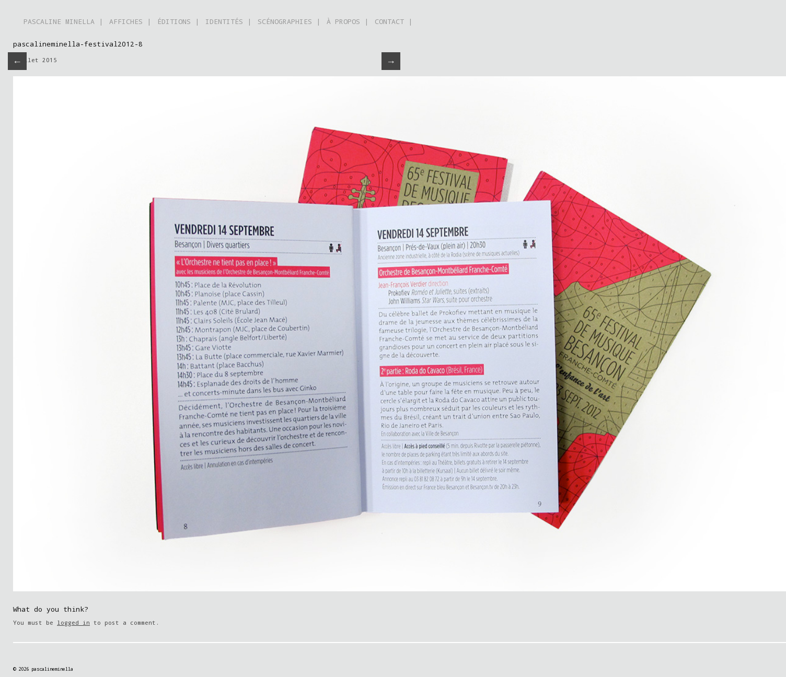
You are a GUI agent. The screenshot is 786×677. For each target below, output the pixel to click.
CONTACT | (393, 21)
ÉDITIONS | (178, 21)
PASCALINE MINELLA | (63, 21)
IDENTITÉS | (228, 21)
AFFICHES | (130, 21)
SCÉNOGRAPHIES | (289, 21)
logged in (73, 622)
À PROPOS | (347, 21)
